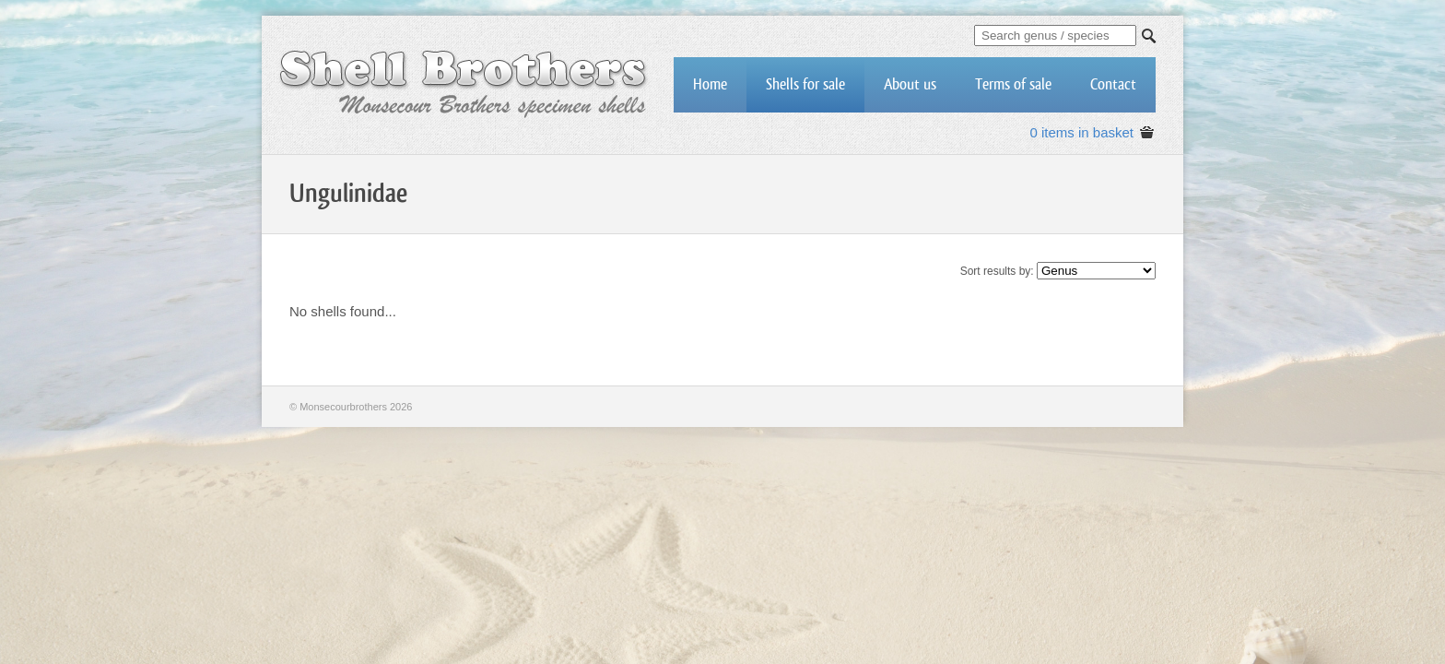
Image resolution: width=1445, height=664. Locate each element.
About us (910, 84)
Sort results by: (997, 271)
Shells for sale (805, 84)
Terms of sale (1013, 84)
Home (710, 84)
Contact (1113, 84)
